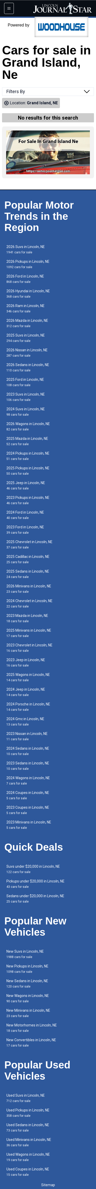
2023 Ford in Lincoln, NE (25, 529)
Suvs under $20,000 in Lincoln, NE (33, 869)
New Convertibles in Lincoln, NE (31, 1042)
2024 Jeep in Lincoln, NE (25, 692)
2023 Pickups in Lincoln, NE (27, 500)
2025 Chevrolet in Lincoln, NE (29, 544)
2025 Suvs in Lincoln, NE (25, 338)
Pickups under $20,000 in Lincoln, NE (35, 884)
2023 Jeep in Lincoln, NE (25, 662)
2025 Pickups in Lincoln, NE (27, 470)
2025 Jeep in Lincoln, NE (25, 485)
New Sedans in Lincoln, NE (27, 983)
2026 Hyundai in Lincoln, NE (28, 293)
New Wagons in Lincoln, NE (27, 998)
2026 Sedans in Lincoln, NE (27, 367)
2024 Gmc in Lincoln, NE (25, 721)
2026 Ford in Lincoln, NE (25, 279)
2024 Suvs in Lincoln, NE (25, 411)
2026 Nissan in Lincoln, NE (27, 352)
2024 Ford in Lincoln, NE (25, 515)
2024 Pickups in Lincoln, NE (27, 456)
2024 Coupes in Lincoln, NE (27, 795)
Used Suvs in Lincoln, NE (25, 1098)
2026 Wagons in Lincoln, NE (28, 426)
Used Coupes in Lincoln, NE (27, 1172)
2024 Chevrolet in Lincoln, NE (29, 603)
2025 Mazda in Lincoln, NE (27, 441)
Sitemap (48, 1185)
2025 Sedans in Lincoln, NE (27, 574)
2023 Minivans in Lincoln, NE (28, 825)
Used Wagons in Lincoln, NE (28, 1157)
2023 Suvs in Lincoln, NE (25, 397)
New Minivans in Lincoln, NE (28, 1013)
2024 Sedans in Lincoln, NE (27, 751)
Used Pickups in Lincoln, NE (27, 1113)
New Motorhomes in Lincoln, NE (31, 1028)
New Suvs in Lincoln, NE (25, 954)
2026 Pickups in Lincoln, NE (27, 264)
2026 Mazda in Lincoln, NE (27, 323)
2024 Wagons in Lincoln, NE (28, 780)
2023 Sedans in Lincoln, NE (27, 766)
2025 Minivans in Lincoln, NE (28, 633)
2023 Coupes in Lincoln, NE (27, 810)
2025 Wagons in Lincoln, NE (28, 677)
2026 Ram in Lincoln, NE (25, 308)
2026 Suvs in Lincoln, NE (25, 249)
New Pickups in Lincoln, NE (27, 969)
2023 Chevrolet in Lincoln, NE (29, 647)
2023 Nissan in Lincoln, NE (27, 736)
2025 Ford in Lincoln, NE (25, 382)
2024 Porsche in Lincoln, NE (28, 707)
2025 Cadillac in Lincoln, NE (27, 559)
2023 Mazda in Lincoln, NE (27, 618)
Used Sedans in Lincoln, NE (27, 1127)
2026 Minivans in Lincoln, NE (28, 588)
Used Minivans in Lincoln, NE (28, 1142)
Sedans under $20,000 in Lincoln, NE (35, 898)
